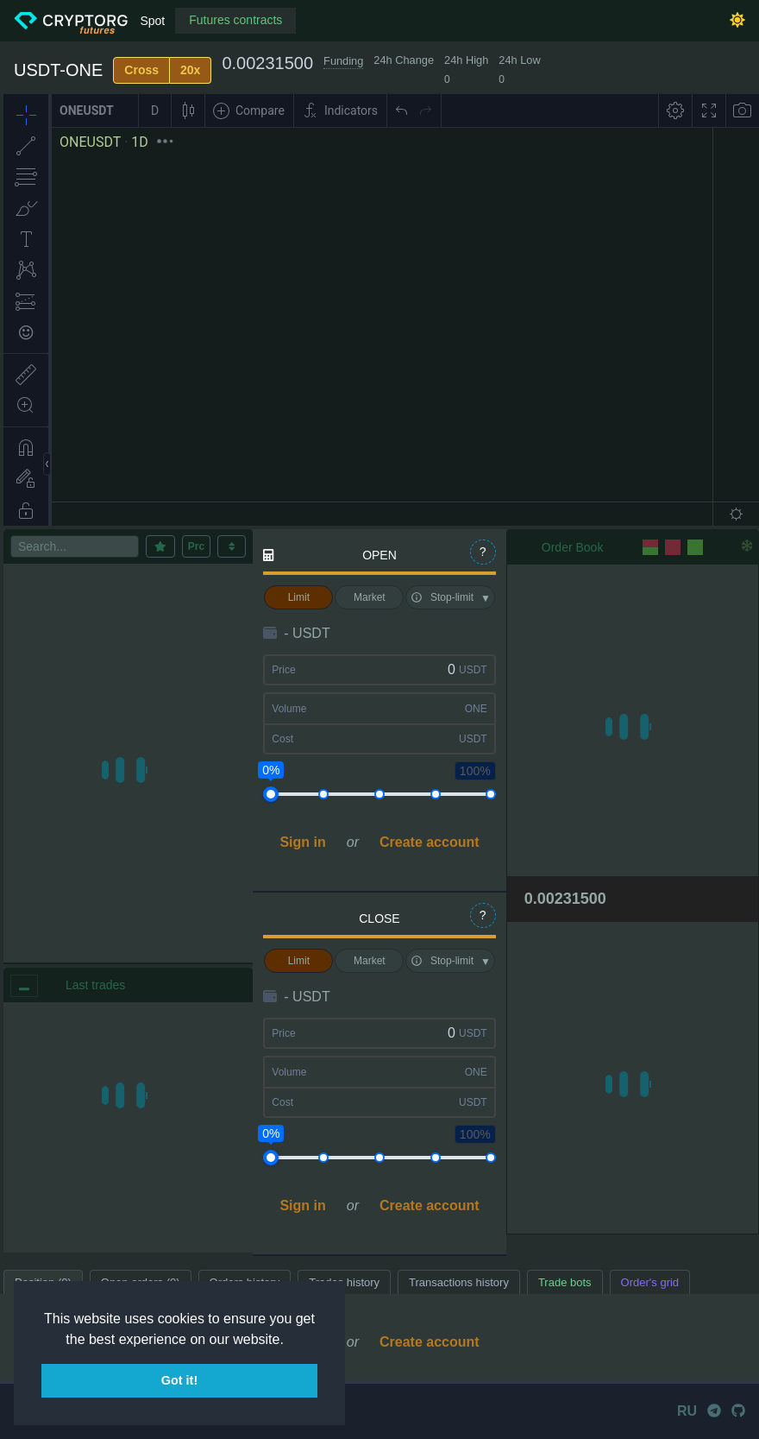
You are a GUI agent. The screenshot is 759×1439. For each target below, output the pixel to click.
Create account (430, 842)
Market (370, 597)
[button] (289, 1340)
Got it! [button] (179, 1380)
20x (190, 70)
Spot (152, 21)
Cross (141, 70)
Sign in (302, 842)
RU (687, 1411)
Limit (299, 597)
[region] (128, 1127)
